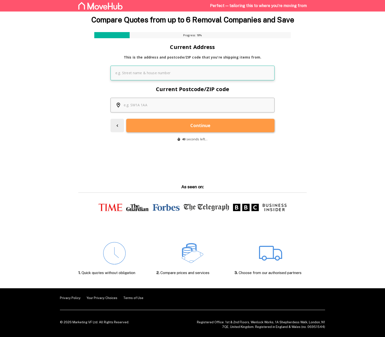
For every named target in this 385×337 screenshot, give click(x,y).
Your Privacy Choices (101, 298)
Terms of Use (133, 298)
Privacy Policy (70, 298)
